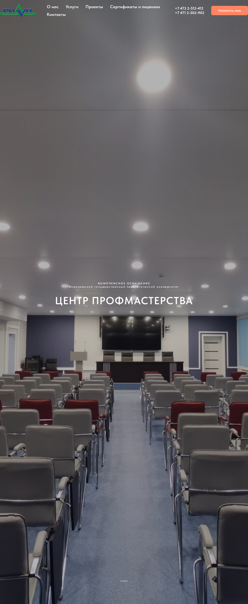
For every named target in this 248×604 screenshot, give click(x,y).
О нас (53, 6)
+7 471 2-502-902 (189, 13)
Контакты (56, 14)
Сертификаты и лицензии (135, 6)
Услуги (72, 6)
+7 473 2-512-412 (189, 8)
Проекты (94, 6)
